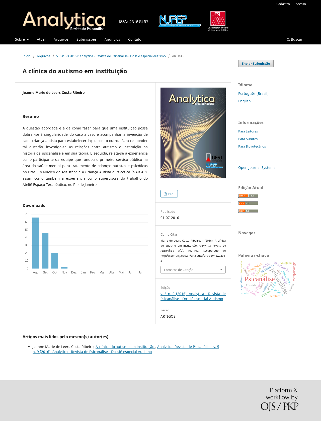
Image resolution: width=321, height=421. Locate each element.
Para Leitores (248, 131)
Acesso (301, 4)
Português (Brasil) (253, 93)
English (244, 101)
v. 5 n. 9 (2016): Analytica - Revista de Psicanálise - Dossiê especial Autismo (111, 56)
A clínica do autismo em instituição (125, 346)
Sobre (20, 39)
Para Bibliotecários (252, 146)
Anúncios (112, 39)
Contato (134, 39)
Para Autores (248, 138)
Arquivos (61, 39)
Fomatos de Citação (179, 269)
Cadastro (283, 4)
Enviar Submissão (256, 63)
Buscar (294, 39)
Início (27, 56)
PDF (171, 193)
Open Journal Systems (256, 167)
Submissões (86, 39)
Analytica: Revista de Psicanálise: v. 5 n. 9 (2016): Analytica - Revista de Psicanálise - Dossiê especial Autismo (126, 349)
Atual (41, 39)
